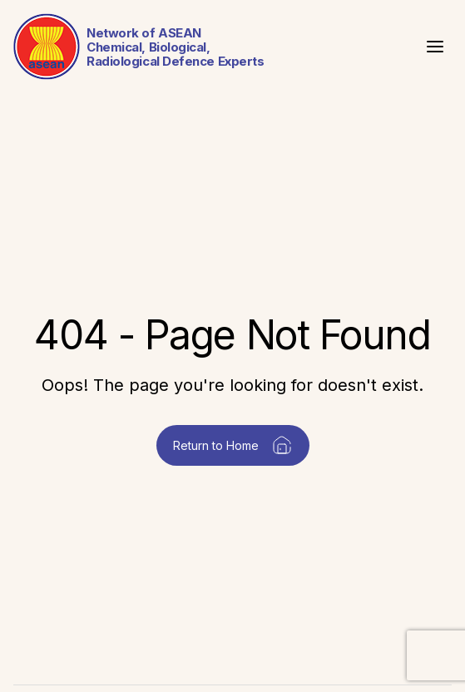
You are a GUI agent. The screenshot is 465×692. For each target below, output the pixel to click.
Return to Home (233, 445)
